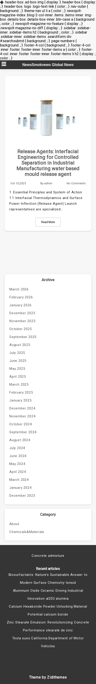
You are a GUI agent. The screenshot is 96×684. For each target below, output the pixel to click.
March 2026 (19, 289)
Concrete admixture (48, 556)
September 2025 (22, 337)
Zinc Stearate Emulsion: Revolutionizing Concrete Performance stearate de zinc (48, 626)
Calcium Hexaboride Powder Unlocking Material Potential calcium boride (48, 610)
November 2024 (22, 416)
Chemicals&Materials (26, 532)
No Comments (76, 183)
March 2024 (19, 480)
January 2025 (20, 400)
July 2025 (17, 353)
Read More (48, 222)
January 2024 (20, 488)
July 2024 (17, 448)
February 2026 (21, 297)
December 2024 (22, 408)
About (14, 524)
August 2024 (19, 440)
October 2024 (20, 424)
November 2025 (22, 321)
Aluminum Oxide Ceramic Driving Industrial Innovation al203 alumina (48, 595)
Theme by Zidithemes (48, 677)
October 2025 (20, 329)
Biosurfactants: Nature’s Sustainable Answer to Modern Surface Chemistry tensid (48, 579)
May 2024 (17, 464)
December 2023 (22, 496)
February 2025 (21, 392)
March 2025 (19, 384)
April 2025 (17, 377)
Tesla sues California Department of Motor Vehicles (48, 642)
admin (48, 183)
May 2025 (17, 369)
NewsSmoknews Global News (48, 65)
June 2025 (17, 361)
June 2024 (17, 456)
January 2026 (20, 305)
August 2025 (19, 345)
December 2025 (22, 313)
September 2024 (22, 432)
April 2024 (17, 472)
